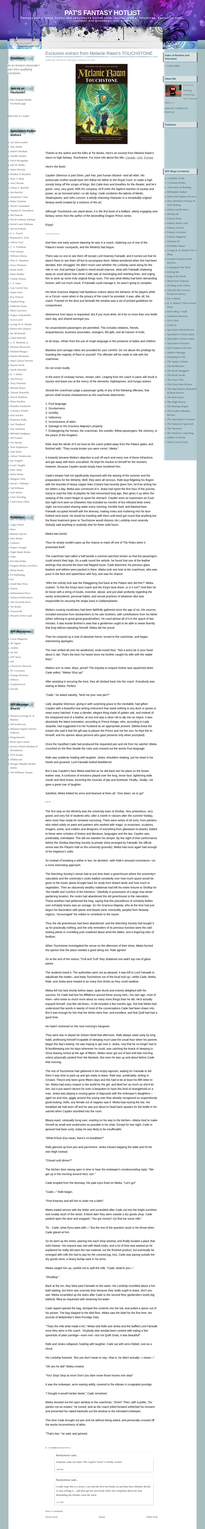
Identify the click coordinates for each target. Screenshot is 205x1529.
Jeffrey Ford (16, 242)
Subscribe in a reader (18, 115)
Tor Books (15, 606)
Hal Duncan (16, 215)
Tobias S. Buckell (19, 187)
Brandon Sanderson (20, 406)
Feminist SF (173, 241)
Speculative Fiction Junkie (181, 334)
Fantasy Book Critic (177, 223)
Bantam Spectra (18, 533)
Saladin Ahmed (18, 155)
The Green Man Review (179, 384)
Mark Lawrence (18, 310)
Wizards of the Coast (21, 615)
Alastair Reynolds (19, 392)
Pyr (12, 579)
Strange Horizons (19, 675)
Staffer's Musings (176, 352)
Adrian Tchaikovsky (20, 456)
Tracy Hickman (18, 265)
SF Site (14, 652)
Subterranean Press (20, 593)
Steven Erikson (18, 228)
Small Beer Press (19, 583)
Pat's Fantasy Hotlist (102, 12)
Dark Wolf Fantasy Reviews (181, 196)
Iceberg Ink (173, 271)
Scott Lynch (16, 319)
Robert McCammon (20, 328)
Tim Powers (16, 378)
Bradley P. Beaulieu (20, 174)
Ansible (14, 647)
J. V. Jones (15, 283)
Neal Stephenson (19, 447)
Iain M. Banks (17, 164)
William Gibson (18, 255)
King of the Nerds (176, 276)
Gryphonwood (17, 684)
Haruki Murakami (19, 356)
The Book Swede (176, 375)
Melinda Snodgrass (20, 433)
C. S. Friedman (18, 246)
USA (140, 157)
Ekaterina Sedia (18, 419)
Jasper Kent (16, 292)
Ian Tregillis (16, 460)
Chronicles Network (20, 666)
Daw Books (16, 538)
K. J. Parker (16, 374)
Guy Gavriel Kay (19, 287)
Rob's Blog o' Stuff (177, 311)
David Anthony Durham (22, 219)
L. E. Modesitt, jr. (19, 342)
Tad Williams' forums (21, 772)
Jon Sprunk (16, 442)
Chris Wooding (18, 497)
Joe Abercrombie (19, 142)
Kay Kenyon (16, 296)
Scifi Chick (173, 320)
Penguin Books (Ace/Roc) (23, 565)
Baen (13, 529)
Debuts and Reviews (178, 209)
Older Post (152, 1516)
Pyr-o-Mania (173, 298)
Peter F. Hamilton (19, 260)
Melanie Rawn (17, 387)
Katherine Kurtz (18, 306)
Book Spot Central (20, 741)
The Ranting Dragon (178, 406)
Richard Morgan (18, 351)
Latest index (173, 65)
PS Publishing (17, 574)
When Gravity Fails (177, 442)
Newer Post (51, 1516)
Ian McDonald (17, 333)
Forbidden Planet (176, 245)
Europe (148, 157)
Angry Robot (17, 524)
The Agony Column (177, 361)
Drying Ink (173, 213)
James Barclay (17, 169)
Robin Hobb (16, 269)
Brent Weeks (16, 474)
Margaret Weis (17, 478)
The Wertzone (174, 428)
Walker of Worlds (176, 437)
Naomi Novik (17, 365)
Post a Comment (54, 1511)
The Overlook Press (20, 602)
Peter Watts (16, 469)
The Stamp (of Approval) (180, 423)
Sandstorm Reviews (177, 316)
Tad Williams (17, 488)
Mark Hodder (17, 274)
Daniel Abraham (18, 151)
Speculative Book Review (180, 329)
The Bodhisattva (175, 366)
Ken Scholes (16, 415)
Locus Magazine (18, 638)
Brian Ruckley (17, 401)
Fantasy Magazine (176, 236)
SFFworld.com (18, 724)
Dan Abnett (16, 146)
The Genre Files (175, 379)
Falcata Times (174, 218)
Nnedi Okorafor (18, 369)
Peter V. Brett (17, 178)
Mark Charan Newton (21, 360)
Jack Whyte (16, 492)
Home (102, 1516)
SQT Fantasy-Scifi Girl (179, 347)
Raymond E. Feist (19, 237)
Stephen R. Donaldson (22, 210)
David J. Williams (19, 483)
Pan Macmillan (18, 561)
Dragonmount (17, 737)
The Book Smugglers (178, 370)
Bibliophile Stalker (177, 191)
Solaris (13, 588)
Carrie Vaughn (17, 465)
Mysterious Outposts (178, 280)
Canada (130, 157)
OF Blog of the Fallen (178, 285)
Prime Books (17, 570)
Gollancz (15, 542)
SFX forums (16, 754)
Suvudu (14, 688)
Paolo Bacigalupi (19, 160)
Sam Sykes (16, 451)
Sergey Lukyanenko (20, 315)
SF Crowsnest (17, 670)
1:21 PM (59, 1502)
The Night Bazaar (176, 401)
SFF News (15, 657)
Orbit (13, 556)
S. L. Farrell (16, 233)
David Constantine (20, 205)
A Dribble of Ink (175, 178)
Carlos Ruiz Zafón (19, 501)
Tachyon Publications (21, 597)
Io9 (12, 661)
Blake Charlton (18, 201)
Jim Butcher (16, 192)
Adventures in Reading (179, 187)
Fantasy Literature (176, 232)
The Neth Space (175, 397)
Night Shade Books (20, 552)
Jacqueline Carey (19, 196)
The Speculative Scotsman (181, 419)
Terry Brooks (17, 183)
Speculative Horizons (178, 343)
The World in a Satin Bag (180, 433)
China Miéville (18, 337)
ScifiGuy (172, 325)
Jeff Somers (16, 437)
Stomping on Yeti (176, 356)
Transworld (16, 611)
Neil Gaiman (17, 251)
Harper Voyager (18, 547)
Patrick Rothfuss (18, 397)
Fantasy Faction (175, 227)
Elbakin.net (16, 759)
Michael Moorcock (20, 346)
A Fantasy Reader (176, 182)
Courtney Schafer (19, 410)
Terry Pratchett (18, 383)
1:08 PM (59, 1469)
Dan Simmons (17, 428)
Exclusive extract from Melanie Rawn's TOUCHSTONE (99, 53)
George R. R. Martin (21, 324)
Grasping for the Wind (179, 267)
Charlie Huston (18, 278)
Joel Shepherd (17, 424)
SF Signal (15, 643)
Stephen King (17, 301)
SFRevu (14, 679)
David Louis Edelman (21, 224)
